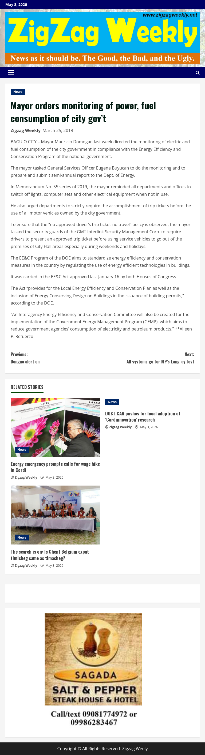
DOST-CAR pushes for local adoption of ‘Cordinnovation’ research (142, 416)
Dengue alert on (56, 358)
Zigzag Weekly (26, 130)
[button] (11, 72)
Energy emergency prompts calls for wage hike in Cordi (55, 467)
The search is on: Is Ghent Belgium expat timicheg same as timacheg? (50, 554)
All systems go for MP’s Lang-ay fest (148, 358)
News (17, 91)
